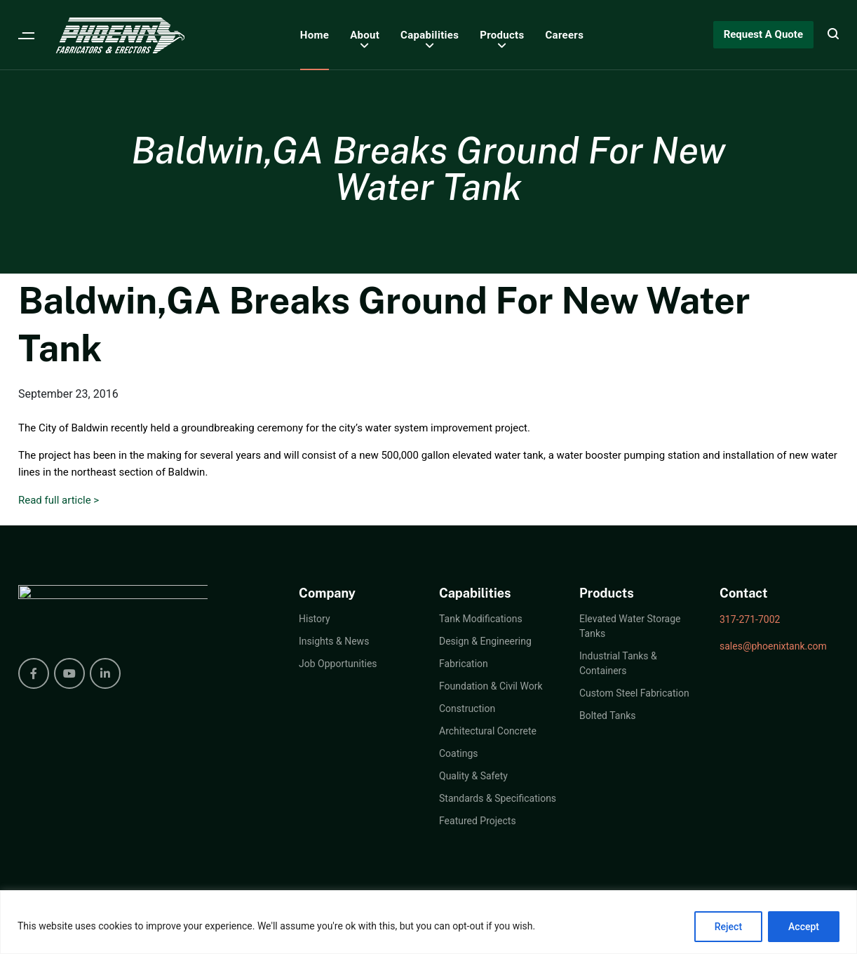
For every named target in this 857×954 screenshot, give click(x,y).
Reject (728, 926)
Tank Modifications (480, 618)
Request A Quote (763, 34)
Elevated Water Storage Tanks (630, 626)
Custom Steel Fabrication (634, 693)
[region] (428, 922)
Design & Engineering (485, 641)
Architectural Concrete (488, 731)
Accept (803, 926)
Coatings (458, 753)
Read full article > (58, 500)
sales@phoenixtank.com (773, 646)
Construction (467, 708)
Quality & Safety (473, 775)
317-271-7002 (750, 619)
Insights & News (334, 641)
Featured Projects (477, 820)
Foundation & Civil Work (491, 686)
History (314, 618)
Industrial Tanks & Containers (618, 663)
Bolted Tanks (607, 715)
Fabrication (463, 663)
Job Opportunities (338, 663)
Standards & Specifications (497, 798)
